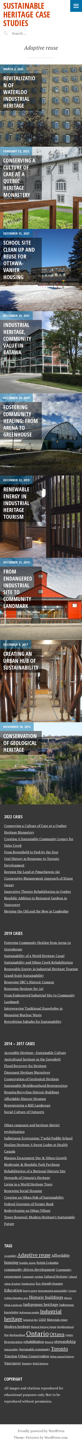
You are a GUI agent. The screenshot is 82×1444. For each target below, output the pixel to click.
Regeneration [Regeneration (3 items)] (13, 1342)
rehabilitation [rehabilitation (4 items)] (33, 1341)
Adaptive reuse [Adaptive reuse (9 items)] (34, 1254)
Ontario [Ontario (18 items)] (37, 1333)
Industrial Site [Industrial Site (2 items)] (30, 1319)
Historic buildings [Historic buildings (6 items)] (46, 1297)
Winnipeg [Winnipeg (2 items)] (27, 1363)
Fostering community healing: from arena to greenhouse (20, 420)
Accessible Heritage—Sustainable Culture (35, 1052)
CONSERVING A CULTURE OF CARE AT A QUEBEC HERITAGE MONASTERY (19, 177)
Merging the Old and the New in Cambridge (36, 911)
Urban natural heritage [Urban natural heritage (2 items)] (62, 1356)
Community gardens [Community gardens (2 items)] (32, 1276)
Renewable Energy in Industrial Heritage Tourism (16, 502)
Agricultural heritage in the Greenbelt (32, 1059)
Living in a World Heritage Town (28, 1184)
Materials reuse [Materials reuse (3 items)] (57, 1320)
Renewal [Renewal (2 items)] (49, 1342)
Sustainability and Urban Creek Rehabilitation (38, 962)
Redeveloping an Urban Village (27, 1210)
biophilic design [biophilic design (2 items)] (27, 1262)
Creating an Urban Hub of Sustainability (20, 660)
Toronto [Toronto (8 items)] (59, 1349)
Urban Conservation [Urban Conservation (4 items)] (33, 1356)
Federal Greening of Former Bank (29, 1204)
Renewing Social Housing (23, 1191)
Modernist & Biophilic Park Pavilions (32, 1164)
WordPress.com (55, 1437)
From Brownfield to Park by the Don (31, 852)
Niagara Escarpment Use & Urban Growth (35, 1158)
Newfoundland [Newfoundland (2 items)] (17, 1335)
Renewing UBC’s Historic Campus (29, 982)
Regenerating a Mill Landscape (27, 1105)
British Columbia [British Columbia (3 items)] (47, 1263)
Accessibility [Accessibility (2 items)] (10, 1255)
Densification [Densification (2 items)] (28, 1283)
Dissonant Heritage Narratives (27, 1072)
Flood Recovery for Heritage (25, 1066)
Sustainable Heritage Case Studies (26, 14)
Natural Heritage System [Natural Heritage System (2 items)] (43, 1326)
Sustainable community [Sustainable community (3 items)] (34, 1349)
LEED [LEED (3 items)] (42, 1320)
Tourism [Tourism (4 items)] (10, 1356)
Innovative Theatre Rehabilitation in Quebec (37, 891)
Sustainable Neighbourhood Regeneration (35, 1085)
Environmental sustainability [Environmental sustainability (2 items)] (53, 1290)
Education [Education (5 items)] (13, 1290)
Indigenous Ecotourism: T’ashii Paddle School (38, 1138)
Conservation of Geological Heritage (20, 742)
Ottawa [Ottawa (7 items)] (57, 1334)
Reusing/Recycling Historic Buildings (31, 1092)
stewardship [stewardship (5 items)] (65, 1341)
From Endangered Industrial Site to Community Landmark (17, 588)
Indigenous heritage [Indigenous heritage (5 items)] (40, 1304)
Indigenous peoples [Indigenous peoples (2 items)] (29, 1312)
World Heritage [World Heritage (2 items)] (40, 1363)
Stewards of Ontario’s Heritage (27, 1177)
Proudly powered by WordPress (41, 1431)
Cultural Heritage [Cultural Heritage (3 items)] (56, 1276)
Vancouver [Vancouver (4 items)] (12, 1363)
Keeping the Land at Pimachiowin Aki (32, 872)
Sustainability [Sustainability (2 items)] (11, 1349)
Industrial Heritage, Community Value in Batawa (17, 338)
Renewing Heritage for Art (24, 988)
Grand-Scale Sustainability (24, 975)
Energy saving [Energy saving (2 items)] (30, 1290)
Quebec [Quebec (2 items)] (69, 1335)
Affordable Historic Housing (25, 1098)
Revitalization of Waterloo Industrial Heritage (19, 91)
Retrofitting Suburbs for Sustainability (32, 1021)
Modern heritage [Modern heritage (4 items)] (17, 1326)
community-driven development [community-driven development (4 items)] (29, 1269)
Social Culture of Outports (24, 1112)
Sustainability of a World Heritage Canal (34, 956)
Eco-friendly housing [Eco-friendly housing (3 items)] (49, 1283)
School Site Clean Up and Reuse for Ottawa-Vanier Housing (19, 259)
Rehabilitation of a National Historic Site (35, 1171)
